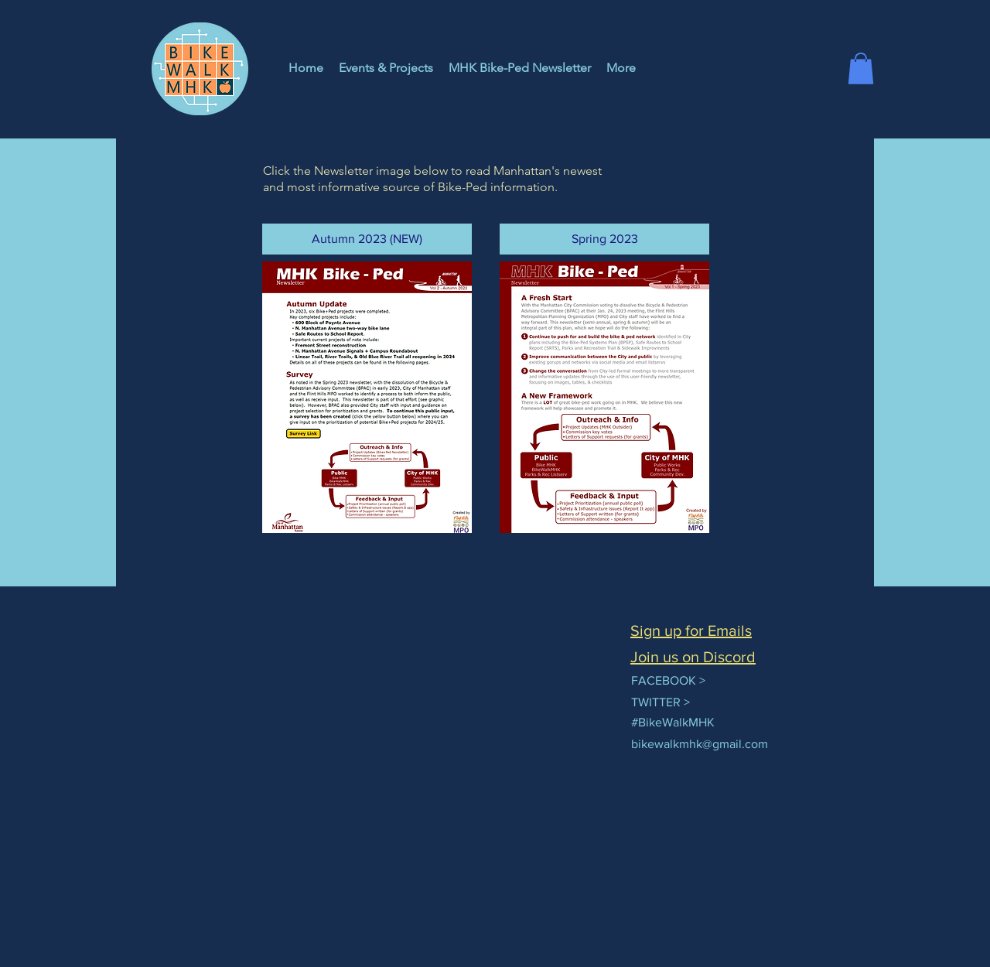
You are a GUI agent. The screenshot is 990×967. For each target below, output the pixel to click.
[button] (861, 68)
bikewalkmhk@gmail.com (699, 743)
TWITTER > (660, 702)
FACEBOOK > (668, 680)
